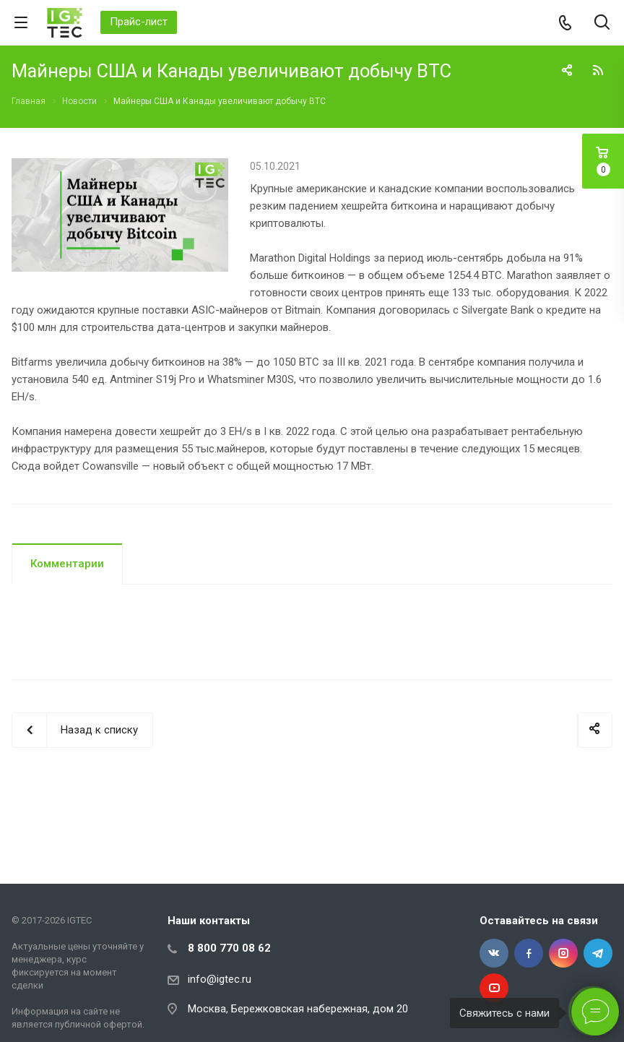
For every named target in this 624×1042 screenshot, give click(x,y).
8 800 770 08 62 (229, 948)
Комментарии (67, 563)
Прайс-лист (139, 21)
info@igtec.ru (219, 979)
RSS (598, 70)
